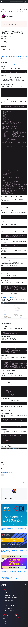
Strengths (9, 615)
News (21, 621)
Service (15, 590)
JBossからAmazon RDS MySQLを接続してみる (10, 578)
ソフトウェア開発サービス (8, 608)
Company (9, 618)
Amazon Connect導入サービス (9, 600)
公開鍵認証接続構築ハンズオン (7, 577)
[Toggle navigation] (25, 2)
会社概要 (6, 623)
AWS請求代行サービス (8, 592)
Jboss (25, 482)
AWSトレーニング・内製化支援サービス (10, 605)
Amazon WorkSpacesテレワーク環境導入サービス (12, 602)
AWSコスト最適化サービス (9, 603)
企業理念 (6, 621)
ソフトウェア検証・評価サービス (9, 610)
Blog (21, 618)
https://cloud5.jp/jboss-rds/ (7, 472)
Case (21, 615)
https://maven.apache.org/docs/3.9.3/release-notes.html (13, 64)
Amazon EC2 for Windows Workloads (11, 597)
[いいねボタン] (2, 475)
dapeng (8, 16)
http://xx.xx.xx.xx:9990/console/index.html (9, 297)
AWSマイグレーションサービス (9, 595)
